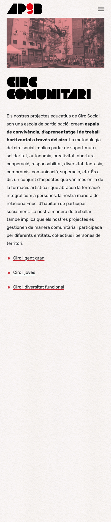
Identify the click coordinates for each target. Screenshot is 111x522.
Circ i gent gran (28, 258)
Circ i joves (24, 272)
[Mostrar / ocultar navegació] (101, 9)
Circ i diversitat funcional (38, 287)
